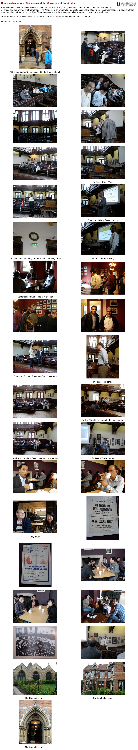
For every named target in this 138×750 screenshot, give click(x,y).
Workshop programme (11, 21)
